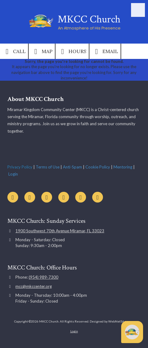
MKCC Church (89, 19)
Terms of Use (48, 166)
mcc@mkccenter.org (33, 286)
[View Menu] (138, 10)
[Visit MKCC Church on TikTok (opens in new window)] (97, 197)
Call (14, 51)
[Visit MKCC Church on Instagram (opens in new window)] (80, 197)
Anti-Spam (72, 166)
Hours (72, 51)
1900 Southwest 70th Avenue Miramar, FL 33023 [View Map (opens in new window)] (59, 230)
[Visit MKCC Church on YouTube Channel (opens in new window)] (12, 197)
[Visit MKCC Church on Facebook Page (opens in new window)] (29, 197)
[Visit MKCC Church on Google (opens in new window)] (63, 197)
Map (41, 51)
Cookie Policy (97, 166)
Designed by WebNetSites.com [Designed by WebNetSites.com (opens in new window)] (112, 321)
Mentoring (122, 166)
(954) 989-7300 (43, 277)
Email (105, 51)
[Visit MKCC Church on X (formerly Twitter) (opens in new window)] (46, 197)
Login (13, 174)
